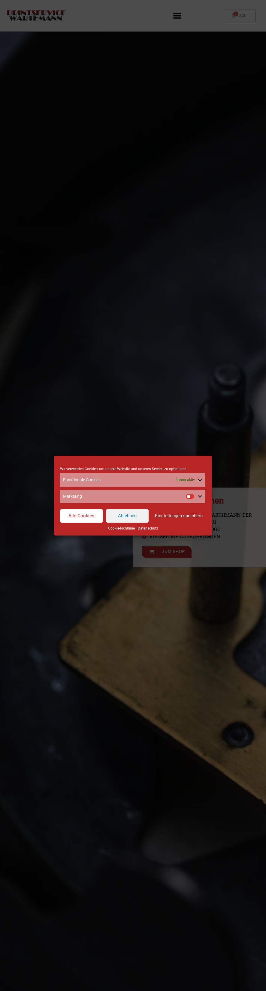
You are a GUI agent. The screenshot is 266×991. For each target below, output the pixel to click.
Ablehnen (127, 515)
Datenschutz (148, 528)
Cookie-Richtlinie (121, 528)
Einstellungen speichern (179, 515)
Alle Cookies (81, 515)
